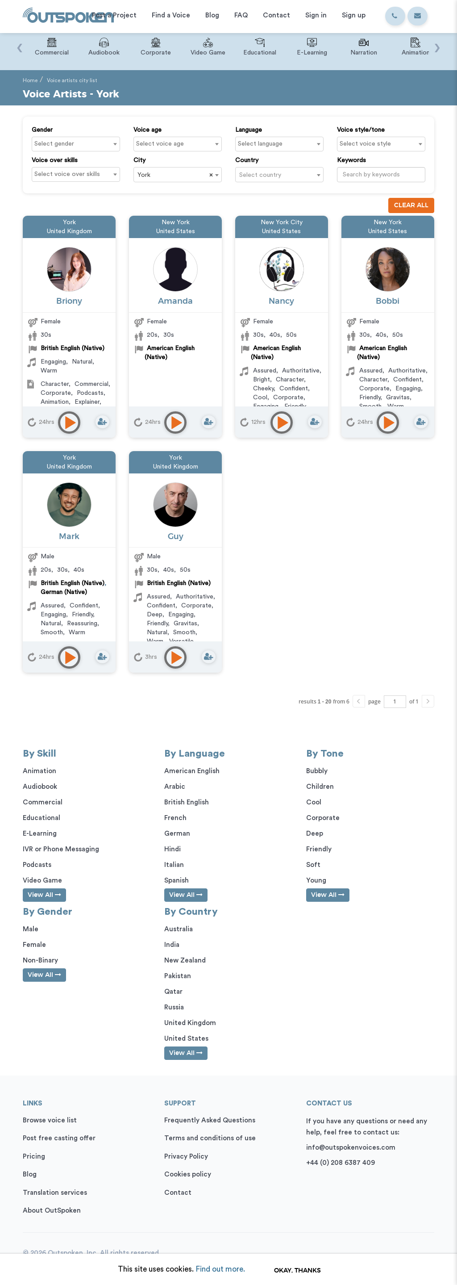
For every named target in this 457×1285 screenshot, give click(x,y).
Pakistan (177, 976)
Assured (264, 371)
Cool (260, 397)
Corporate (56, 393)
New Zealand (185, 960)
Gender (42, 130)
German (177, 833)
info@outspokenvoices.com (350, 1147)
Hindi (172, 849)
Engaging (53, 362)
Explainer (87, 402)
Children (320, 786)
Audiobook (40, 786)
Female (51, 321)
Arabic (174, 786)
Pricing (34, 1156)
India (171, 945)
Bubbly (317, 771)
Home (30, 80)
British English (186, 802)
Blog (30, 1174)
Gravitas (398, 397)
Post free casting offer (59, 1138)
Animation (55, 402)
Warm (49, 371)
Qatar (173, 991)
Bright (261, 380)
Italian (174, 865)
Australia (178, 929)
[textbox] (78, 143)
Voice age (147, 130)
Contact (177, 1192)
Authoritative (301, 371)
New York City (282, 222)
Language (248, 130)
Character (55, 384)
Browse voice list (50, 1120)
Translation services (55, 1192)
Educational (41, 818)
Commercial (91, 384)
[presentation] (19, 43)
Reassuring (82, 623)
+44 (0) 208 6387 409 (340, 1162)
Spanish (176, 880)
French (175, 818)
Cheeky (263, 388)
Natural (82, 362)
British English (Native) (72, 348)
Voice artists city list (72, 80)
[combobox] (76, 144)
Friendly (369, 397)
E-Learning (40, 833)
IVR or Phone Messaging (61, 849)
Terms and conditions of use (210, 1138)
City (139, 160)
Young (316, 880)
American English (192, 771)
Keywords (351, 160)
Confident (293, 388)
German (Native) (64, 592)
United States (175, 231)
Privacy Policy (186, 1156)
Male (47, 556)
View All (44, 895)
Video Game (42, 880)
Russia (174, 1007)
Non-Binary (40, 960)
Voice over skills (55, 160)
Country (246, 160)
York (69, 222)
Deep (154, 614)
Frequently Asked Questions (209, 1120)
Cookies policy (187, 1174)
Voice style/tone (361, 130)
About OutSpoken (52, 1210)
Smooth (52, 632)
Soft (313, 865)
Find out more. (220, 1269)
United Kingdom (69, 231)
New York (176, 222)
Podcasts (90, 393)
